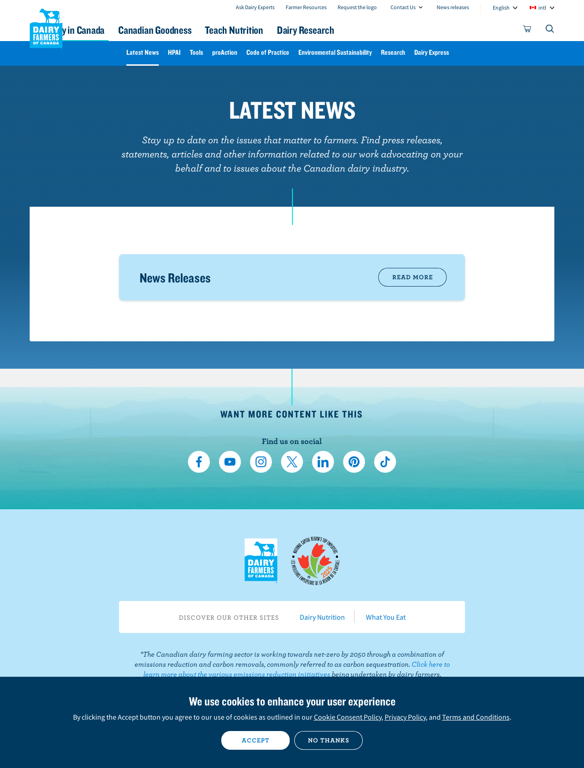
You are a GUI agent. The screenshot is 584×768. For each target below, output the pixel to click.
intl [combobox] (542, 7)
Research (393, 52)
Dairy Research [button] (378, 30)
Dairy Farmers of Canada (46, 27)
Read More (412, 277)
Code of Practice (267, 52)
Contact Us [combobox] (403, 7)
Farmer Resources (306, 7)
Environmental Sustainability (335, 52)
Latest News (142, 52)
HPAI (174, 52)
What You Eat (386, 617)
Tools (196, 52)
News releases (453, 7)
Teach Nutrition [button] (295, 30)
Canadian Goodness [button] (205, 30)
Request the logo (357, 7)
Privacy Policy (405, 716)
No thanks (328, 740)
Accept (256, 740)
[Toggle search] (550, 30)
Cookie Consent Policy (347, 716)
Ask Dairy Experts (255, 7)
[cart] (527, 30)
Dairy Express (431, 52)
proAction (224, 52)
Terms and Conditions (476, 716)
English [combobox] (501, 7)
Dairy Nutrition (322, 617)
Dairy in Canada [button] (115, 30)
